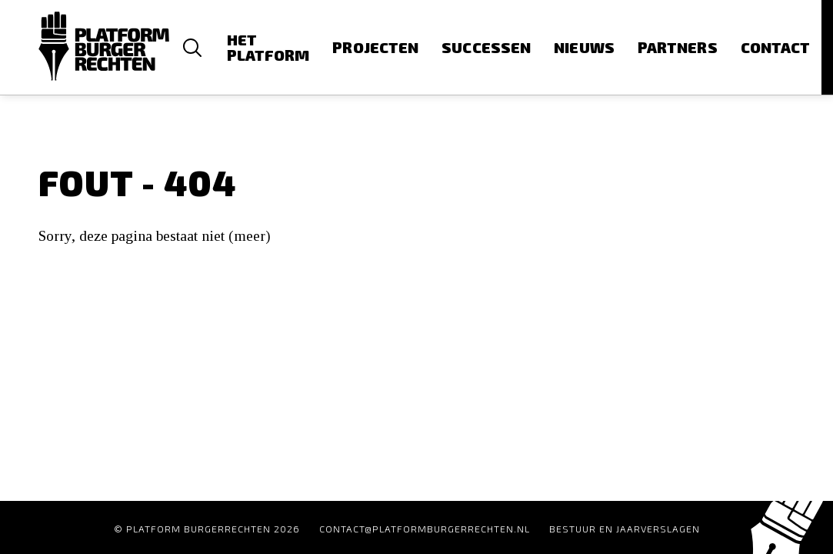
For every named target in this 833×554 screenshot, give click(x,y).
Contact (776, 47)
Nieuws (584, 47)
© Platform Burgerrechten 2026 (207, 528)
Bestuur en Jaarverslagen (624, 528)
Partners (678, 47)
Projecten (375, 47)
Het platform (268, 47)
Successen (486, 47)
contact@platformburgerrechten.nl (424, 528)
